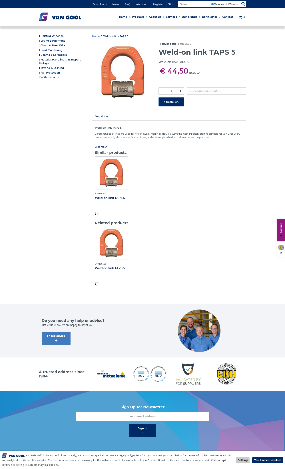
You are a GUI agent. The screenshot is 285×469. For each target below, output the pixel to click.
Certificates (209, 17)
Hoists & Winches (52, 36)
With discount (50, 77)
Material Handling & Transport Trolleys (60, 61)
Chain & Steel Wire (53, 45)
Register (158, 4)
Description (102, 116)
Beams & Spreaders (54, 54)
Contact (227, 17)
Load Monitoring (52, 50)
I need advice (56, 335)
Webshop (141, 4)
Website (233, 4)
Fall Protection (50, 72)
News (115, 4)
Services (171, 17)
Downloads (100, 4)
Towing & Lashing (52, 68)
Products (138, 17)
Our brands (189, 17)
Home (123, 17)
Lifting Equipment (53, 40)
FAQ (127, 4)
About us (155, 17)
